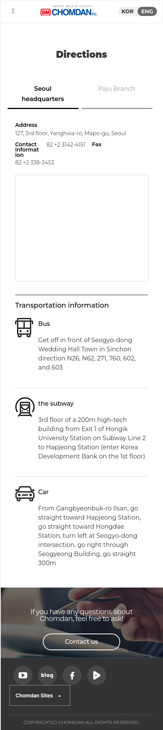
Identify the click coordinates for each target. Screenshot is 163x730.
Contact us (81, 641)
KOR (128, 11)
